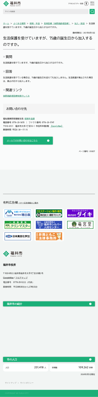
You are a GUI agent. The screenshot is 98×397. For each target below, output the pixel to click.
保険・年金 (35, 23)
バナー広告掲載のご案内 (28, 203)
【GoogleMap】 (56, 126)
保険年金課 (29, 119)
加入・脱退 (80, 23)
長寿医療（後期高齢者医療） (57, 23)
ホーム (6, 23)
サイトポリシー (27, 383)
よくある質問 (19, 23)
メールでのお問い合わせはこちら (22, 140)
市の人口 (12, 359)
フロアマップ (21, 278)
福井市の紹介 (14, 303)
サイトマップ (10, 383)
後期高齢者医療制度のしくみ (16, 96)
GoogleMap (8, 278)
